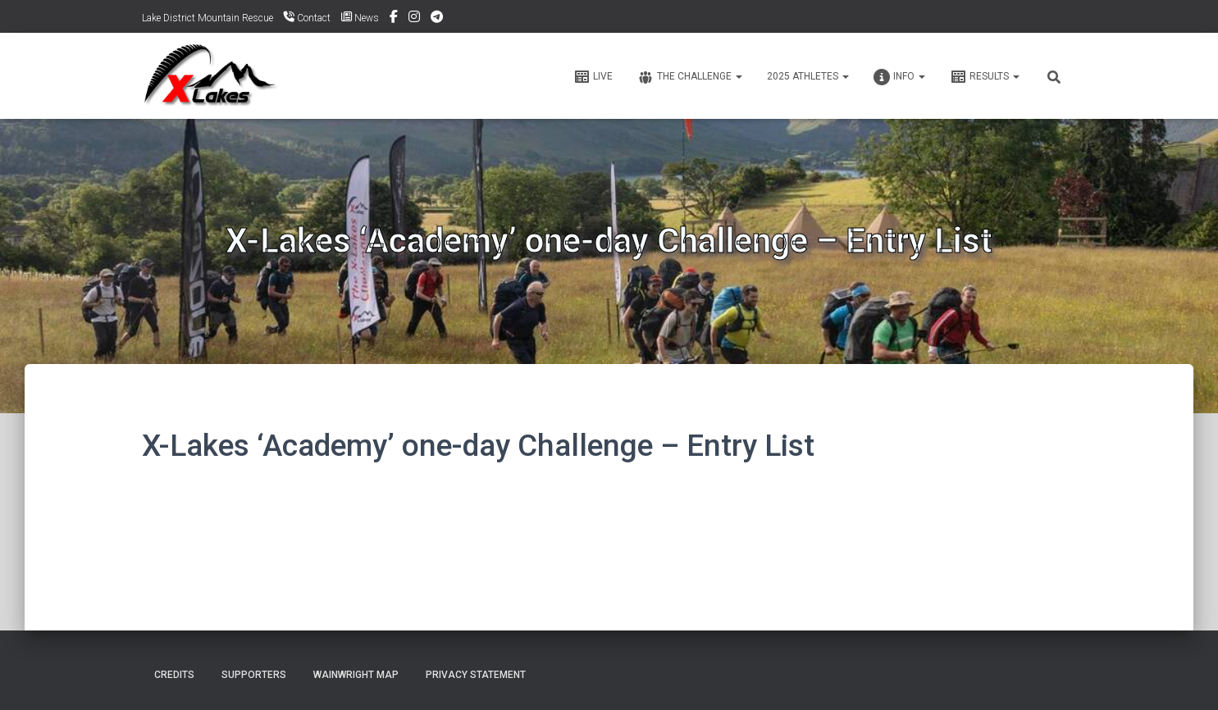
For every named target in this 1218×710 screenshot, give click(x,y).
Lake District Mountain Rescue (207, 18)
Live (593, 77)
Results (985, 77)
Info (899, 77)
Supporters (253, 674)
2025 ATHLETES (808, 76)
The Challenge (689, 77)
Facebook (394, 19)
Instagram (414, 19)
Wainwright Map (356, 674)
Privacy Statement (476, 674)
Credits (174, 674)
